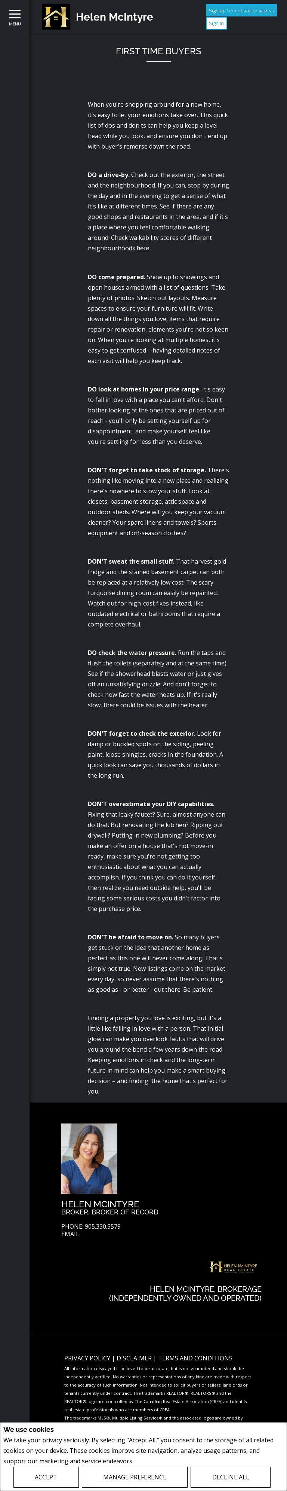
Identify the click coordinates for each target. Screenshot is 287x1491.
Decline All (230, 1477)
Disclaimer (135, 1358)
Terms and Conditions (195, 1358)
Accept (46, 1477)
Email (70, 1234)
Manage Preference (134, 1477)
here (143, 248)
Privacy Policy (154, 1461)
